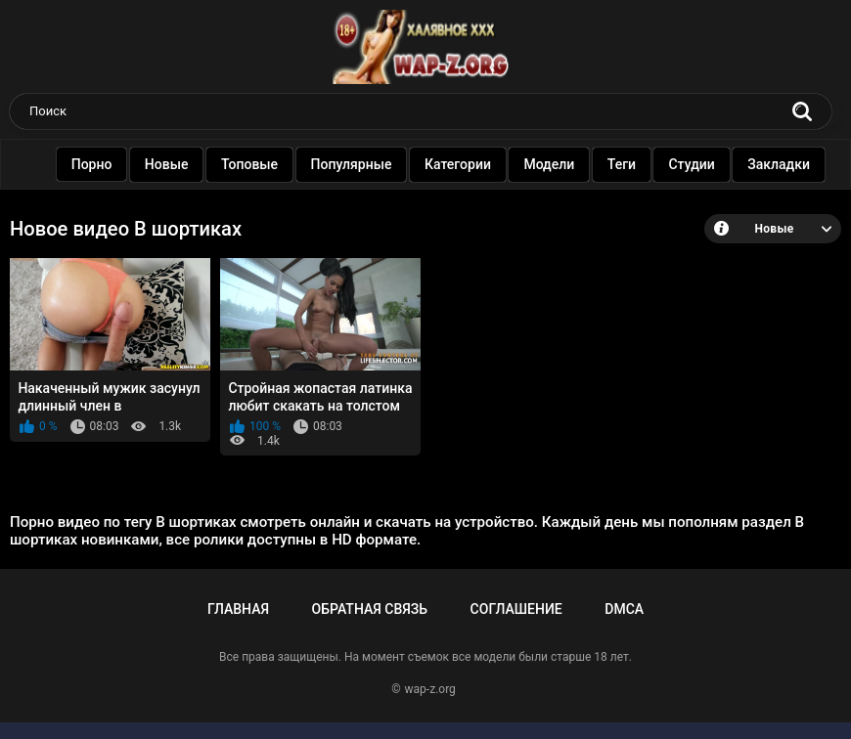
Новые (171, 164)
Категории (461, 164)
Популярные (354, 164)
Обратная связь (369, 609)
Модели (552, 164)
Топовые (253, 164)
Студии (695, 164)
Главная (238, 609)
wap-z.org (430, 689)
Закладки (782, 164)
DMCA (624, 609)
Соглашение (516, 609)
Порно (94, 164)
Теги (625, 164)
